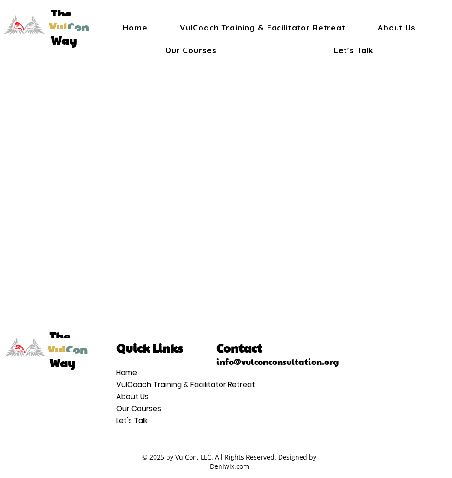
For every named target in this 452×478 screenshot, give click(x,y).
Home (126, 372)
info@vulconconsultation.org (277, 361)
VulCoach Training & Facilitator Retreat (142, 384)
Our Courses (138, 408)
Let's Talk (132, 420)
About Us (132, 396)
